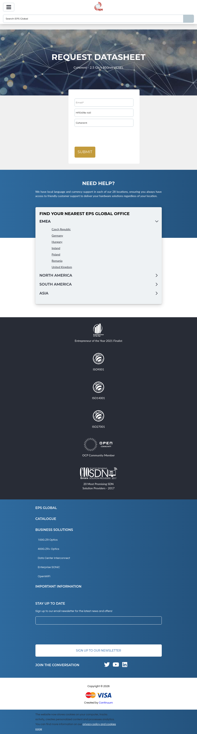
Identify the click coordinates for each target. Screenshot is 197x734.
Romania (57, 260)
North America (56, 275)
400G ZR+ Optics (48, 549)
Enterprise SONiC (49, 567)
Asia (44, 293)
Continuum (106, 702)
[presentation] (105, 137)
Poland (56, 254)
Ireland (56, 248)
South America (56, 284)
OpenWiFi (44, 576)
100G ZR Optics (48, 539)
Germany (57, 235)
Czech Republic (61, 229)
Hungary (57, 242)
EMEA (45, 221)
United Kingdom (62, 267)
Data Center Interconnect (54, 558)
